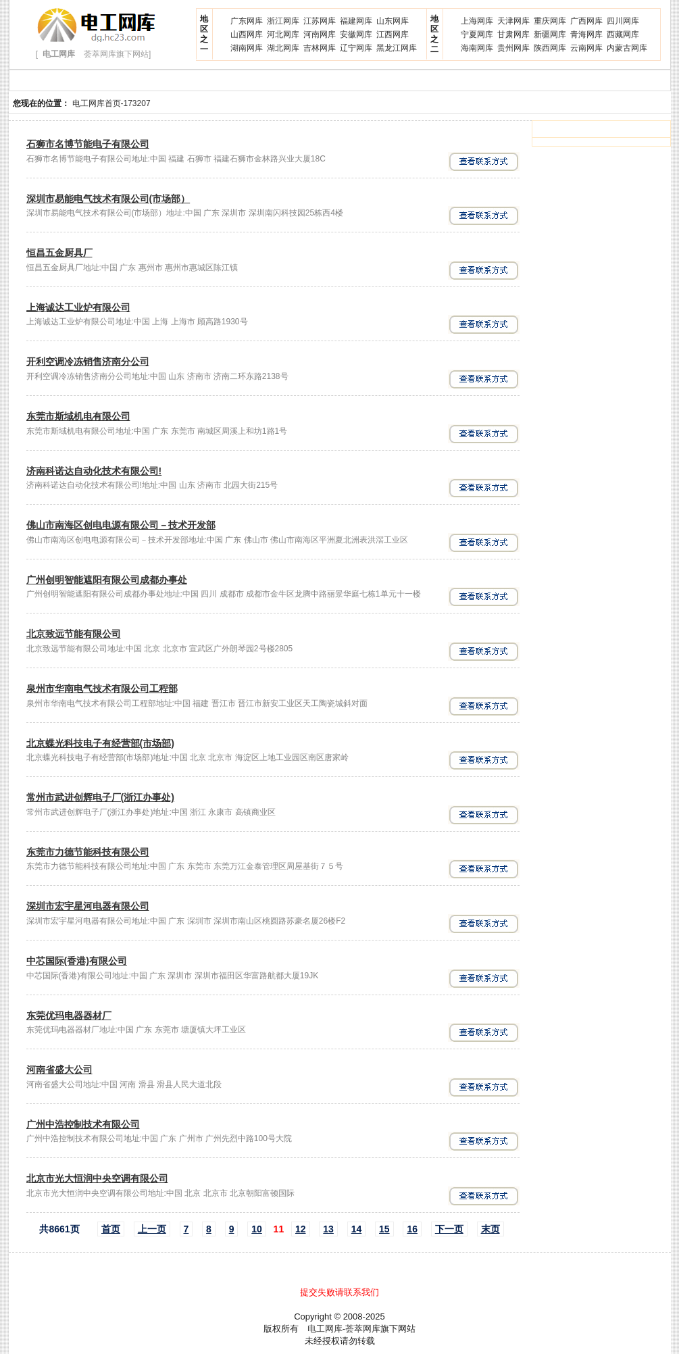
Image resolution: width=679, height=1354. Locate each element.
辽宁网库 (356, 48)
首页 (110, 1229)
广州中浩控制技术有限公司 (83, 1124)
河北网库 (283, 34)
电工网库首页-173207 (111, 103)
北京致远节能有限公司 (73, 633)
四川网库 (623, 21)
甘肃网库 (513, 34)
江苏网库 (319, 21)
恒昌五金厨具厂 (59, 252)
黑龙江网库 (396, 48)
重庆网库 (550, 21)
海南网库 (477, 48)
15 (384, 1229)
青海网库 (586, 34)
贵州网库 (513, 48)
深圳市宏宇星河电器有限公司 (87, 906)
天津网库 (513, 21)
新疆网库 (550, 34)
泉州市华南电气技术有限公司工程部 (102, 688)
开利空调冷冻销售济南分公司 (87, 361)
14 (356, 1229)
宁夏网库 (477, 34)
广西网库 (586, 21)
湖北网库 (283, 48)
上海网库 (477, 21)
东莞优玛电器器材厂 (68, 1015)
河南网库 (319, 34)
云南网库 (586, 48)
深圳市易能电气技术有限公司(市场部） (108, 198)
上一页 (152, 1229)
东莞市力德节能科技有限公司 (87, 852)
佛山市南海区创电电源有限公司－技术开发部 (121, 525)
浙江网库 (283, 21)
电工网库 (325, 1329)
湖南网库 (246, 48)
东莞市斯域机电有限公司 (78, 416)
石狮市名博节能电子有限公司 (87, 144)
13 (328, 1229)
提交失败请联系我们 (339, 1292)
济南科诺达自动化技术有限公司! (94, 471)
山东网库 (392, 21)
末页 (490, 1229)
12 (300, 1229)
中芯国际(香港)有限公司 (76, 960)
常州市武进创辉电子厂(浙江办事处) (100, 797)
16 (412, 1229)
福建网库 (356, 21)
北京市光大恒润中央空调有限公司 (97, 1178)
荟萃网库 (362, 1329)
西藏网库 (623, 34)
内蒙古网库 (627, 48)
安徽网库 (356, 34)
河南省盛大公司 (59, 1069)
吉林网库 (319, 48)
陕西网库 (550, 48)
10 (256, 1229)
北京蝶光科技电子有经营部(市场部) (100, 743)
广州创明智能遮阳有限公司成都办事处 (106, 579)
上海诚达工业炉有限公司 (78, 307)
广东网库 (246, 21)
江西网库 (392, 34)
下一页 (449, 1229)
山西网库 (246, 34)
